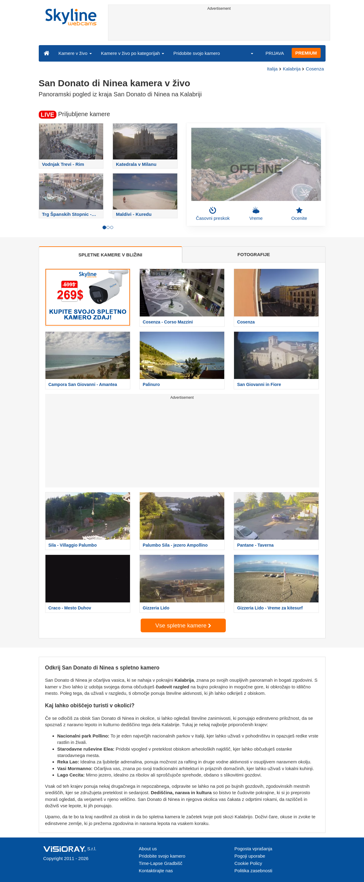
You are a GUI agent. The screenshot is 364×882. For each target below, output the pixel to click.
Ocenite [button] (299, 214)
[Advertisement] (219, 26)
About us (148, 848)
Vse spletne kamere (183, 625)
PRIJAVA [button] (274, 53)
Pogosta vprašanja (253, 848)
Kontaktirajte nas (156, 870)
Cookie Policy (248, 863)
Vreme (256, 214)
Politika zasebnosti (253, 870)
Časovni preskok (213, 214)
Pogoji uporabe (249, 856)
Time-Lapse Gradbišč (160, 863)
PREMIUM (306, 52)
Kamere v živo (75, 53)
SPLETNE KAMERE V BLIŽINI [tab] (110, 254)
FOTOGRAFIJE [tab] (253, 254)
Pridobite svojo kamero (196, 53)
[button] (248, 53)
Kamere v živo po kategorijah (132, 53)
